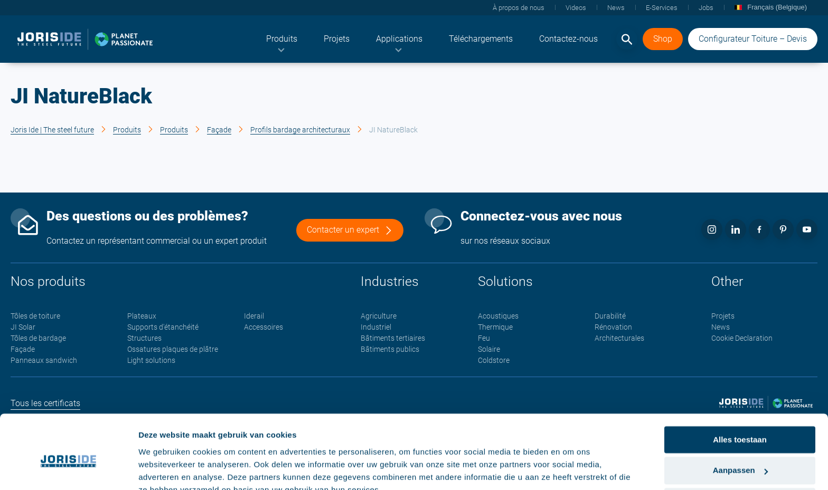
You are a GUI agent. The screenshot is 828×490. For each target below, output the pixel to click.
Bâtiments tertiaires (393, 338)
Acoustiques (498, 316)
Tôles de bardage (38, 338)
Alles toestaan (740, 390)
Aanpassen (740, 421)
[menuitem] (281, 39)
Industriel (376, 327)
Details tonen (163, 469)
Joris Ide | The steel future (52, 130)
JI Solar (23, 327)
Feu (484, 338)
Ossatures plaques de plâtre (172, 349)
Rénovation (613, 327)
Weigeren (739, 451)
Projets (723, 316)
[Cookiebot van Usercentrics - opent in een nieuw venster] (68, 469)
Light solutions (151, 361)
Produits (127, 130)
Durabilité (610, 316)
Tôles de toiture (35, 316)
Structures (144, 338)
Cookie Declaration (742, 338)
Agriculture (379, 316)
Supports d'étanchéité (163, 327)
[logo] (85, 39)
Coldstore (494, 361)
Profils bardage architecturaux (300, 130)
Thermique (495, 327)
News (720, 327)
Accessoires (263, 327)
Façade (219, 130)
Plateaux (141, 316)
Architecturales (619, 338)
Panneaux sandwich (44, 361)
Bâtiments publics (390, 349)
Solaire (489, 349)
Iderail (254, 316)
